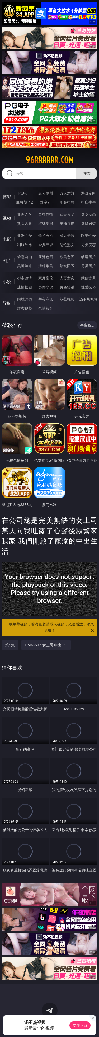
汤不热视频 (88, 299)
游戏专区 (88, 193)
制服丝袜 (24, 244)
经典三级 (45, 244)
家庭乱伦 (45, 277)
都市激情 (24, 277)
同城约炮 (24, 299)
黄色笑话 (67, 287)
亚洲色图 (45, 256)
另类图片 (88, 265)
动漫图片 (88, 256)
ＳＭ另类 (88, 223)
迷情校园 (24, 287)
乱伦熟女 (67, 244)
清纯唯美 (45, 265)
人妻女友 (67, 277)
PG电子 (24, 193)
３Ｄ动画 (88, 214)
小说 (7, 282)
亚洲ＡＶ (24, 214)
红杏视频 (24, 308)
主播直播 (67, 223)
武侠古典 (88, 277)
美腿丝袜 (24, 265)
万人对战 (67, 193)
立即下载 (80, 1025)
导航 (7, 303)
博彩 (7, 197)
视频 (7, 218)
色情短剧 (45, 308)
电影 (7, 239)
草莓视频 (67, 299)
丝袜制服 (45, 223)
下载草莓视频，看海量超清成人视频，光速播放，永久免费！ (50, 627)
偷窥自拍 (24, 256)
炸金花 (45, 202)
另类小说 (45, 287)
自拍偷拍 (45, 214)
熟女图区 (67, 265)
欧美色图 (67, 256)
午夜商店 (45, 299)
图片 (7, 260)
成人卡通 (67, 235)
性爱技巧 (88, 287)
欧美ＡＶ (67, 214)
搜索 (87, 173)
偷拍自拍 (45, 235)
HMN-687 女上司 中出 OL (46, 644)
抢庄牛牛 (88, 202)
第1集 (10, 644)
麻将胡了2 (24, 202)
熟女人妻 (24, 223)
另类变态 (88, 244)
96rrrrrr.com (50, 160)
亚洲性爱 (24, 235)
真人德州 (45, 193)
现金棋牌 (67, 202)
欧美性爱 (88, 235)
